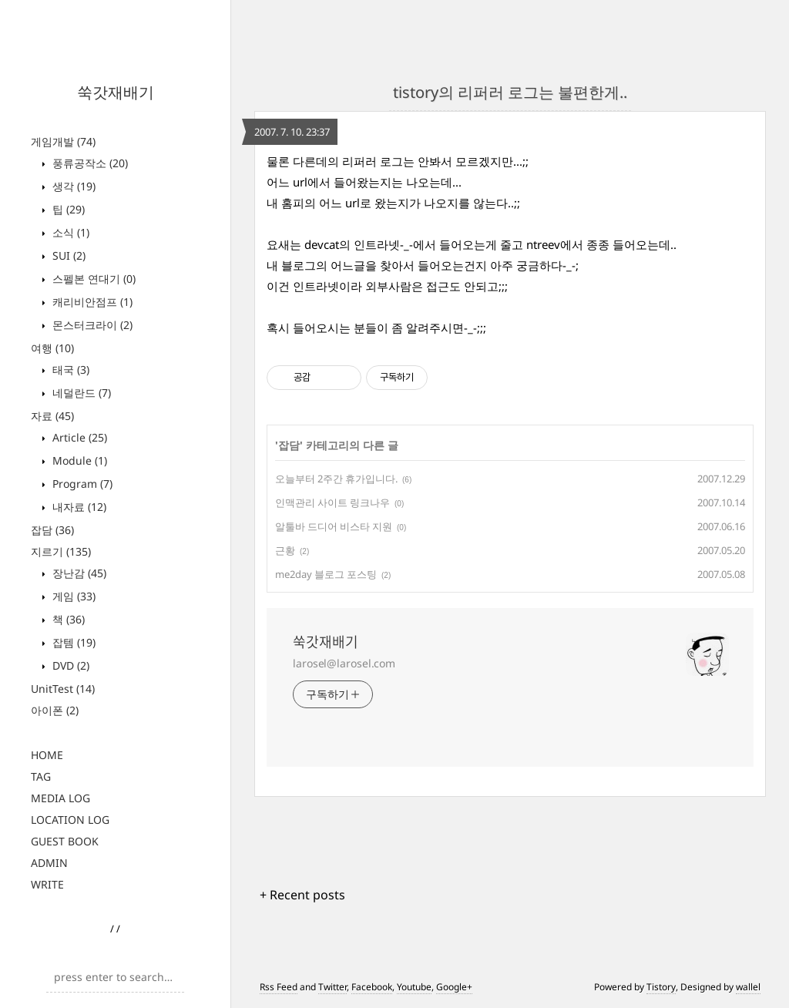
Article (78, 437)
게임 (72, 596)
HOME (47, 755)
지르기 (61, 551)
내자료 (77, 506)
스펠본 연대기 (92, 278)
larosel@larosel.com (344, 663)
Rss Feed (278, 986)
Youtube (414, 986)
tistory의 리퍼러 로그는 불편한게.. (510, 92)
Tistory (661, 986)
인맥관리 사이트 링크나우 (332, 502)
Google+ (454, 986)
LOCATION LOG (70, 819)
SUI (67, 255)
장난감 (77, 573)
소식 (69, 232)
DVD (69, 665)
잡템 (72, 642)
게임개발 (63, 141)
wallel (748, 986)
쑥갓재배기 (115, 92)
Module (78, 460)
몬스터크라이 (91, 325)
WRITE (47, 884)
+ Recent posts (302, 894)
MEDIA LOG (60, 798)
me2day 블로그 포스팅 (326, 574)
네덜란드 (80, 392)
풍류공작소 (88, 163)
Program (80, 483)
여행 (52, 348)
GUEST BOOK (65, 841)
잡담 (52, 529)
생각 (72, 186)
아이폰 (55, 710)
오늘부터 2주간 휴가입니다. (336, 479)
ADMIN (49, 862)
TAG (41, 776)
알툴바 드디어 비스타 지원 (333, 526)
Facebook (371, 986)
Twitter (332, 986)
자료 (52, 415)
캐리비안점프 (91, 301)
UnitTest (63, 688)
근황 (285, 550)
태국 (69, 369)
